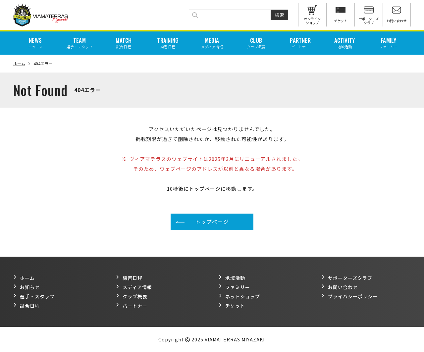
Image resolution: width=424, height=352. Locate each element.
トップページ (212, 222)
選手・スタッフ (34, 296)
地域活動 (232, 278)
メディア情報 (134, 287)
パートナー (131, 305)
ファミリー (234, 287)
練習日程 (129, 278)
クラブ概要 (131, 296)
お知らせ (26, 287)
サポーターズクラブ (346, 278)
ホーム (21, 63)
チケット (232, 305)
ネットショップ (239, 296)
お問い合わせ (339, 287)
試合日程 (26, 305)
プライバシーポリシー (349, 296)
